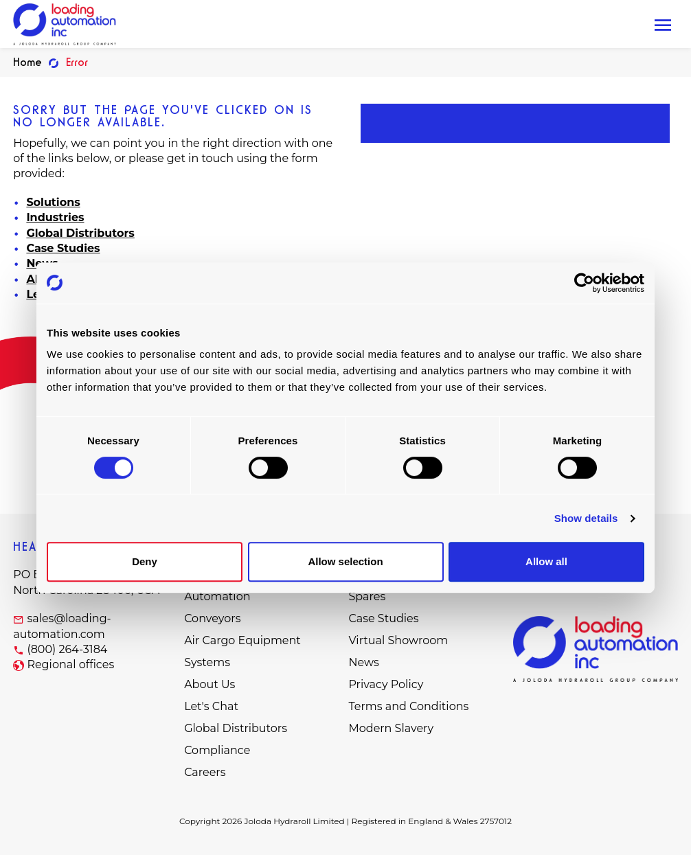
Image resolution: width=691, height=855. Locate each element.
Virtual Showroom (398, 640)
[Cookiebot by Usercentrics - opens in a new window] (584, 283)
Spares (366, 596)
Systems (207, 662)
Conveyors (212, 618)
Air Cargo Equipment (242, 640)
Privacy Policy (385, 684)
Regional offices (70, 664)
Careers (204, 772)
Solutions (53, 202)
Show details (586, 518)
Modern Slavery (390, 728)
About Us (209, 684)
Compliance (217, 750)
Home (27, 62)
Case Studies (63, 248)
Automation (217, 596)
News (363, 662)
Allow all (546, 561)
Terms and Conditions (408, 706)
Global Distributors (80, 233)
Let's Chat (211, 706)
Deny (144, 561)
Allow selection (345, 561)
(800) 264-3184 (67, 649)
